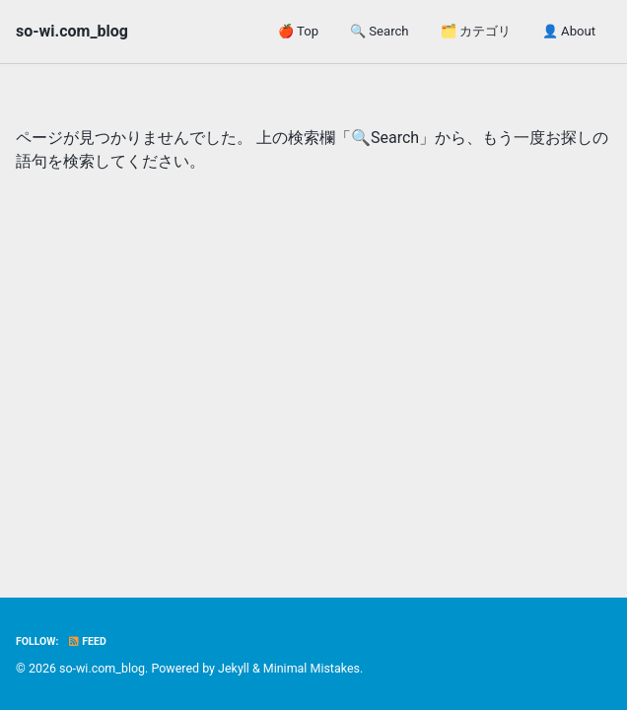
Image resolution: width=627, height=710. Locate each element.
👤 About (568, 31)
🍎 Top (298, 31)
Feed (86, 641)
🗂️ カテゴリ (476, 31)
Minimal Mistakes (311, 668)
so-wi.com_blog (72, 31)
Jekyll (233, 668)
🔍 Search (379, 31)
